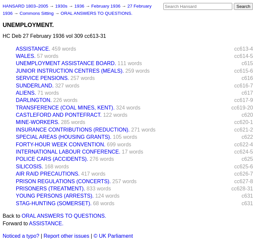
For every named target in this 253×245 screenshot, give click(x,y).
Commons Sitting (37, 13)
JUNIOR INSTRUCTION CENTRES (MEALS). (70, 71)
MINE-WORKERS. (37, 122)
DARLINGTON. (34, 100)
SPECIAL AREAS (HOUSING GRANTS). (63, 137)
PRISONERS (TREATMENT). (50, 188)
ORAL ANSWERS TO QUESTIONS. (96, 13)
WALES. (26, 56)
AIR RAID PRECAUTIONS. (48, 174)
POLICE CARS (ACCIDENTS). (52, 159)
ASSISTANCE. (33, 49)
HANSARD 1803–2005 (25, 6)
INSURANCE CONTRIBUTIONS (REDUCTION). (73, 130)
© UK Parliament (113, 236)
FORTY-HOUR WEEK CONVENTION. (60, 144)
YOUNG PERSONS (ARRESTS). (55, 196)
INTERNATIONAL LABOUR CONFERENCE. (68, 152)
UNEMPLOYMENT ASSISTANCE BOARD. (66, 63)
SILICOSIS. (29, 166)
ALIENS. (26, 93)
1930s (62, 6)
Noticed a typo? (21, 236)
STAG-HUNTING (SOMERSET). (54, 203)
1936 (80, 6)
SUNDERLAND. (35, 85)
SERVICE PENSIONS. (42, 78)
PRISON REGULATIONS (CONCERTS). (63, 181)
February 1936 (106, 6)
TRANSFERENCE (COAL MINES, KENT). (65, 107)
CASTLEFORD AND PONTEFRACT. (58, 115)
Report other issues (66, 236)
